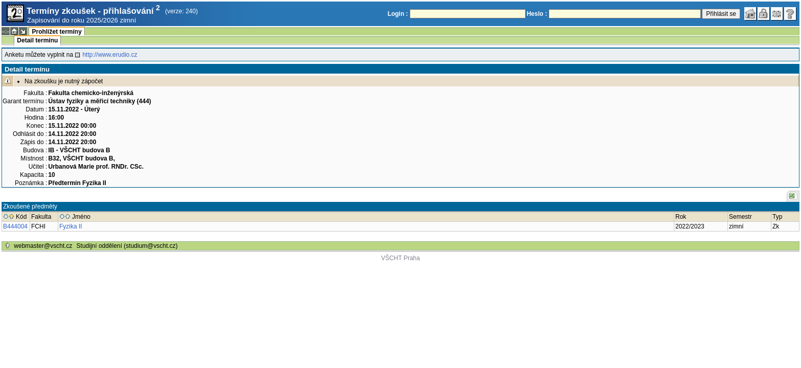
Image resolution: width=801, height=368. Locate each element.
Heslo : (537, 13)
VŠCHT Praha (400, 258)
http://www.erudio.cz (109, 54)
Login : (398, 13)
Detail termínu (37, 40)
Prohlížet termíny (56, 31)
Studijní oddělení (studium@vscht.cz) (127, 245)
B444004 (15, 226)
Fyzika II (70, 226)
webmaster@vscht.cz (43, 245)
